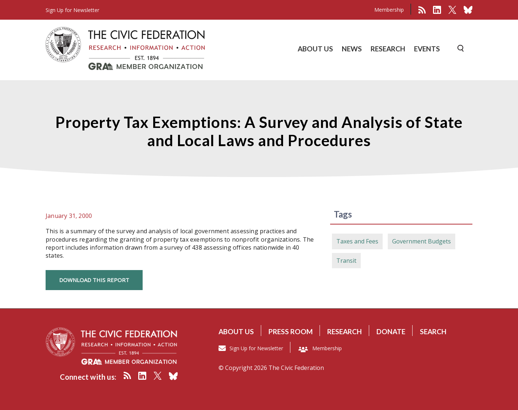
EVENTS (427, 48)
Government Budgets (421, 241)
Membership (389, 9)
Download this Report (94, 280)
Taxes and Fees (357, 241)
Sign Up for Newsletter (256, 348)
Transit (346, 261)
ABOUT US (315, 48)
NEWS (352, 48)
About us (236, 331)
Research (344, 331)
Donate (390, 331)
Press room (290, 331)
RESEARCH (388, 48)
